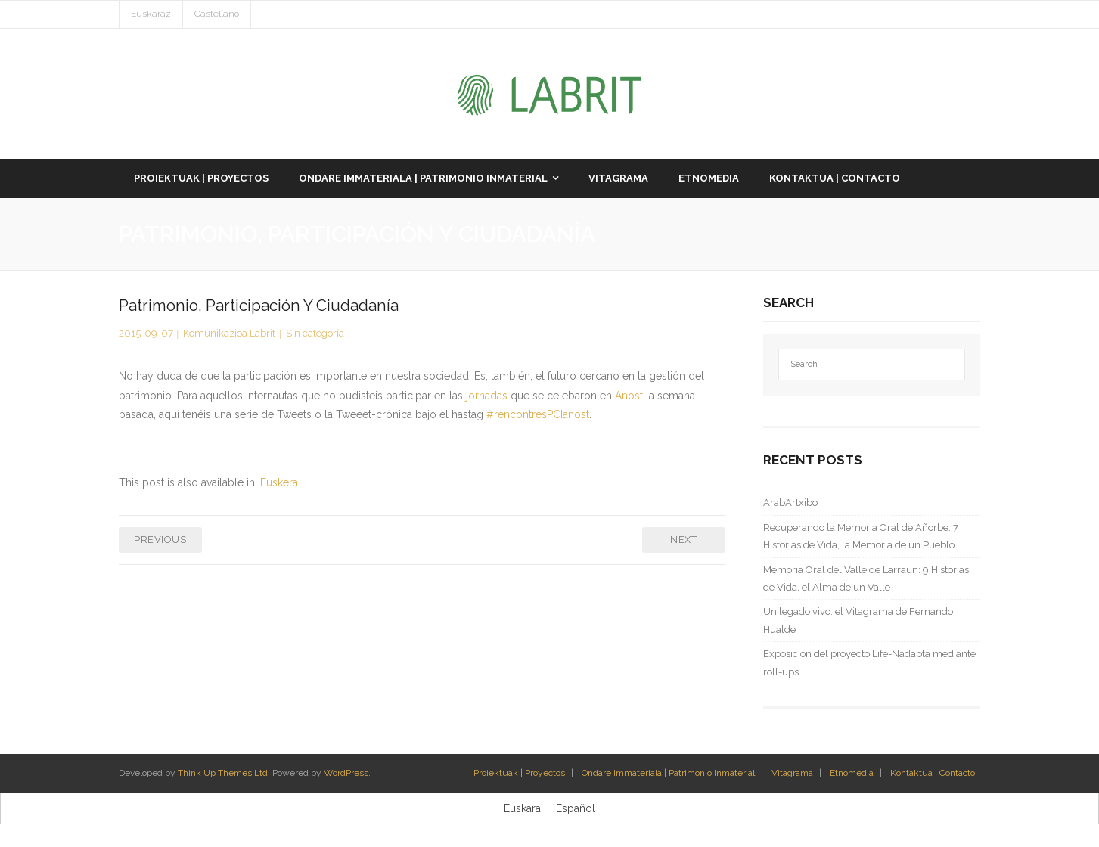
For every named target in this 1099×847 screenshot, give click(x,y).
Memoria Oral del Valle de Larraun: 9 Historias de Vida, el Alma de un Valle (866, 578)
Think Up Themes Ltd (223, 773)
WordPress (346, 773)
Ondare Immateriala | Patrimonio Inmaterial (668, 773)
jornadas (488, 395)
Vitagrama (792, 773)
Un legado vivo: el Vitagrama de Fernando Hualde (858, 620)
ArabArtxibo (790, 502)
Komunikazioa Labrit (229, 333)
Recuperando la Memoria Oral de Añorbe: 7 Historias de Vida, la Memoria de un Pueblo (860, 536)
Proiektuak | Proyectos (519, 773)
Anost (630, 395)
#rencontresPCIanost (537, 414)
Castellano (216, 13)
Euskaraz (151, 13)
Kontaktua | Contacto (932, 773)
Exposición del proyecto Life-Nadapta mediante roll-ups (869, 662)
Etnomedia (852, 773)
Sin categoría (315, 333)
